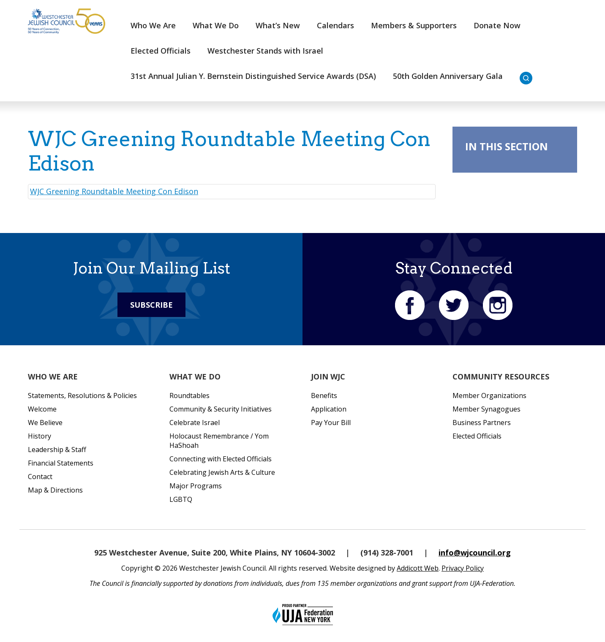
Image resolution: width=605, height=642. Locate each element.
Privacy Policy (462, 568)
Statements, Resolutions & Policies (82, 395)
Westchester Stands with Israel (265, 51)
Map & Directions (55, 490)
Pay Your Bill (331, 422)
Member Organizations (489, 395)
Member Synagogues (486, 409)
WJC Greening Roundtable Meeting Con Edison (114, 191)
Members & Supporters (414, 25)
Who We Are (153, 25)
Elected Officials (161, 51)
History (39, 436)
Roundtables (189, 395)
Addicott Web (418, 568)
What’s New (278, 25)
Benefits (324, 395)
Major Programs (195, 485)
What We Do (216, 25)
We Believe (45, 422)
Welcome (42, 409)
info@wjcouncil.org (475, 552)
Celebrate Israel (194, 422)
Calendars (335, 25)
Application (328, 409)
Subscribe (151, 305)
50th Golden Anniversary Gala (448, 76)
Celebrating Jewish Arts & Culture (222, 472)
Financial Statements (60, 463)
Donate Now (497, 25)
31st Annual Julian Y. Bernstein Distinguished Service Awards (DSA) (253, 76)
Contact (40, 476)
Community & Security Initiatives (220, 409)
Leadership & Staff (57, 449)
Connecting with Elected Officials (220, 458)
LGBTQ (180, 499)
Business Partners (481, 422)
